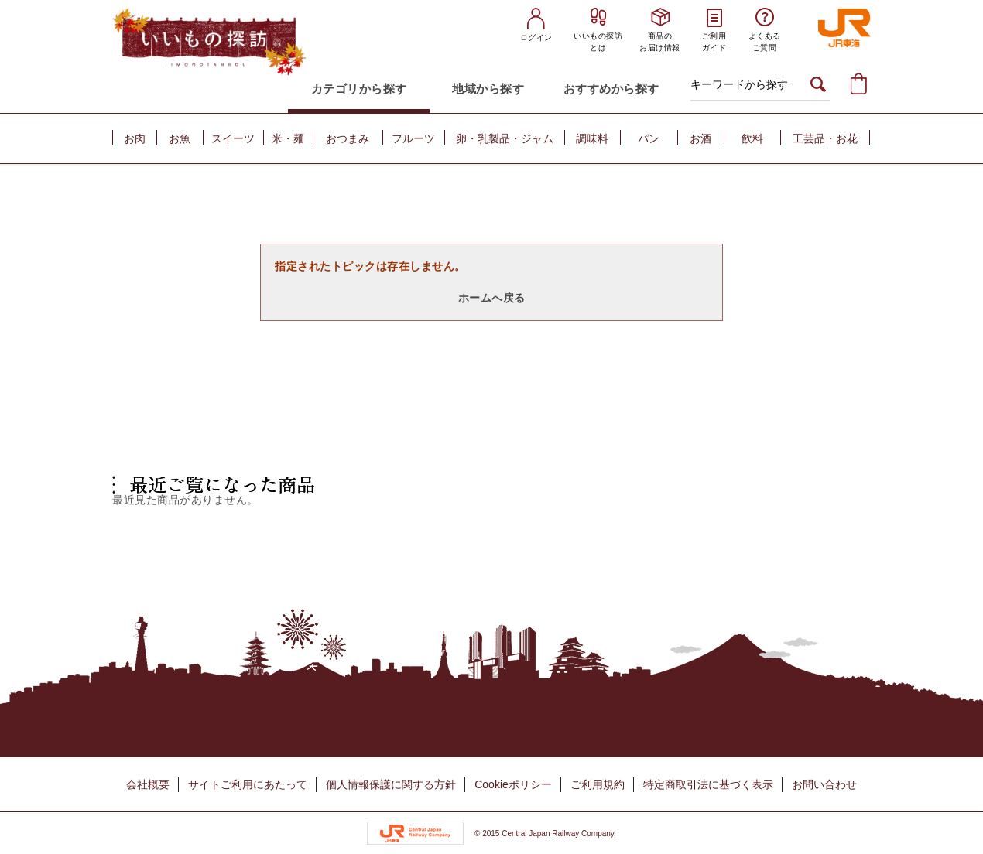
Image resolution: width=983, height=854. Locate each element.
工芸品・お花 (825, 138)
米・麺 (288, 138)
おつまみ (347, 138)
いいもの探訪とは (598, 42)
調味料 (592, 138)
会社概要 (148, 784)
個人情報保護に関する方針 (391, 784)
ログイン (536, 37)
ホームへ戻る (492, 298)
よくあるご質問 (764, 42)
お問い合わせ (824, 784)
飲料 (752, 138)
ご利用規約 (597, 784)
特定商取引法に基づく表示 (708, 784)
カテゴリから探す (359, 88)
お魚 (179, 138)
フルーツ (413, 138)
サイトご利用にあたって (247, 784)
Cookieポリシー (513, 784)
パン (648, 138)
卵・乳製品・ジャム (504, 138)
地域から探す (488, 88)
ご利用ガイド (714, 42)
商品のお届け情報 (659, 42)
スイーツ (233, 138)
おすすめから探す (611, 88)
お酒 (700, 138)
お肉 (135, 138)
